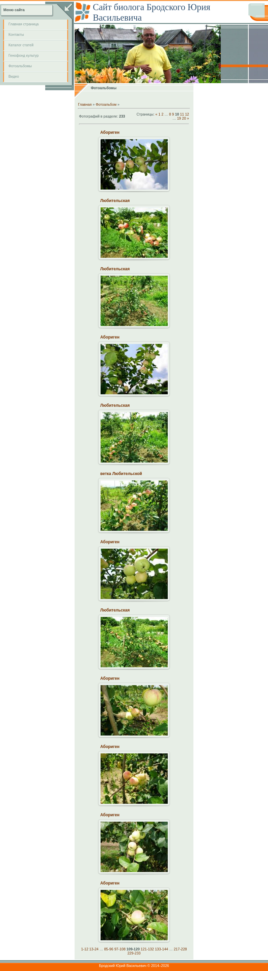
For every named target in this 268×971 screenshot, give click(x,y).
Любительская (115, 200)
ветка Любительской (121, 473)
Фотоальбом (106, 104)
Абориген (109, 132)
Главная (85, 104)
